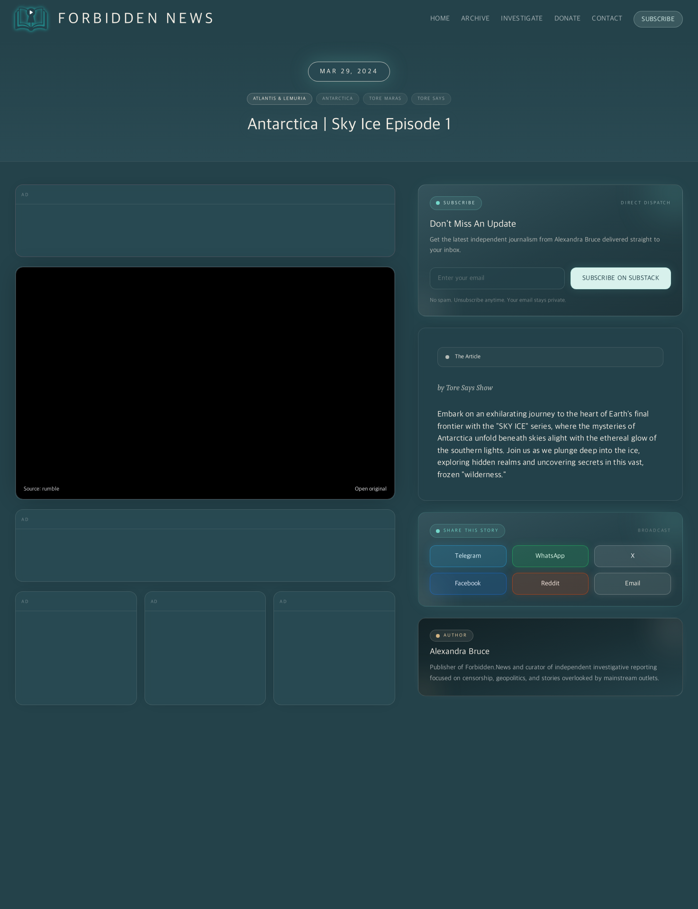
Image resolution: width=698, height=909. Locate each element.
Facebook (468, 583)
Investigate (522, 18)
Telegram (468, 556)
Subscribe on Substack (620, 278)
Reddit (550, 583)
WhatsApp (550, 556)
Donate (567, 18)
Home (440, 18)
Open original (371, 489)
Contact (607, 18)
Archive (475, 18)
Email (632, 583)
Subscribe (658, 19)
